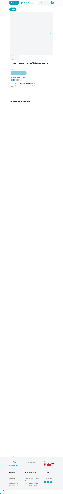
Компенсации (13, 476)
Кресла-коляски (29, 476)
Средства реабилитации (32, 478)
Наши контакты (48, 478)
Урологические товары (31, 483)
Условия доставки (14, 483)
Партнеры (12, 478)
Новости (11, 485)
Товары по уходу (29, 480)
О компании (12, 480)
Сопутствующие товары (31, 485)
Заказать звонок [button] (48, 476)
